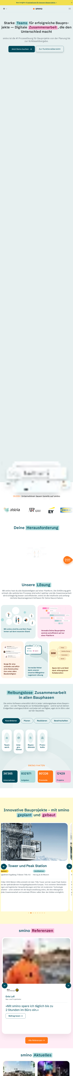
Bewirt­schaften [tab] (61, 720)
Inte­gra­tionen (19, 747)
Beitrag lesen (16, 1016)
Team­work (7, 746)
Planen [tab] (27, 720)
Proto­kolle (43, 746)
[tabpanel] (36, 739)
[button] (4, 866)
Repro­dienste (31, 746)
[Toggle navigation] (69, 8)
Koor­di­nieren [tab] (11, 720)
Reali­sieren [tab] (42, 720)
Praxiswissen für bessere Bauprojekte (41, 2)
